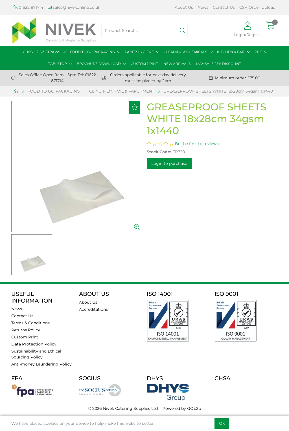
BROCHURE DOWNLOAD (99, 64)
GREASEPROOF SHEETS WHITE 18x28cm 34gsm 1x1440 (218, 91)
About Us (184, 7)
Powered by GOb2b (182, 408)
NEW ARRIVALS (177, 64)
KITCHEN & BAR (231, 52)
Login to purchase (169, 163)
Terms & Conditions (30, 322)
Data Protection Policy (33, 344)
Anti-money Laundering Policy (41, 364)
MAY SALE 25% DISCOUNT (218, 64)
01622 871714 (28, 7)
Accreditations (93, 309)
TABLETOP (57, 64)
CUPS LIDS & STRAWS (41, 52)
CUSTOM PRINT (144, 64)
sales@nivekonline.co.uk (74, 7)
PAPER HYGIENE (139, 52)
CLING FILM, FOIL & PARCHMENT (121, 91)
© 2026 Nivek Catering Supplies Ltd (123, 408)
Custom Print (24, 337)
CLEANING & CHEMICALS (185, 52)
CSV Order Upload (257, 7)
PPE (258, 52)
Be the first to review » (197, 143)
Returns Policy (25, 329)
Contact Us (224, 7)
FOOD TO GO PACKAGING (92, 52)
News (203, 7)
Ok (222, 423)
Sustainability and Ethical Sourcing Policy (36, 354)
